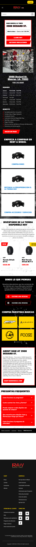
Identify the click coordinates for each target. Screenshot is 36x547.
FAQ (5, 515)
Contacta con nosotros (9, 512)
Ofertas (5, 488)
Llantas (5, 482)
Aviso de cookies (23, 497)
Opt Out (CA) (22, 502)
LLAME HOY (18, 37)
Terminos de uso (23, 499)
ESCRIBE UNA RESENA (17, 296)
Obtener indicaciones (16, 42)
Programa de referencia (9, 521)
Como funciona (22, 482)
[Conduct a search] (15, 14)
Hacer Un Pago (11, 131)
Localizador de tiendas (24, 485)
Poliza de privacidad (23, 494)
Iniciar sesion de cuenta (9, 526)
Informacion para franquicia (25, 491)
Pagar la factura (7, 523)
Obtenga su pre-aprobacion (10, 518)
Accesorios (6, 485)
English (30, 2)
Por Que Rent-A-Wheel (24, 479)
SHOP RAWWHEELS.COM (12, 380)
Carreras (21, 488)
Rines (5, 479)
